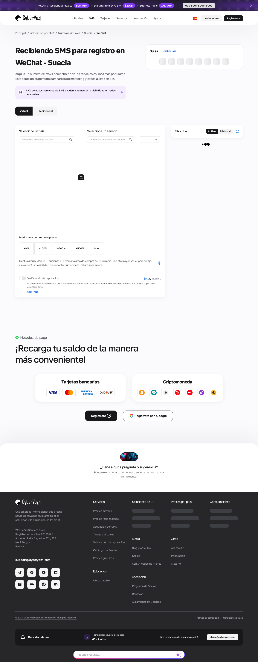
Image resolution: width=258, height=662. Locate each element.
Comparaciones (220, 501)
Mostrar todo (169, 51)
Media (136, 538)
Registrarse (233, 18)
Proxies (78, 18)
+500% (80, 248)
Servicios (121, 18)
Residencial (46, 111)
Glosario (176, 563)
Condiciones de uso (233, 617)
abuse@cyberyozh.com (222, 637)
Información (140, 18)
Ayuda (157, 18)
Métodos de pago (33, 337)
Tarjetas (105, 18)
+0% (26, 248)
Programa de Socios (144, 586)
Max (96, 248)
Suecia (88, 33)
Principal (20, 33)
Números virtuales (69, 33)
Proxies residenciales (106, 518)
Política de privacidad (207, 617)
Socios (136, 555)
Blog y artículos (141, 547)
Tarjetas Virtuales (103, 534)
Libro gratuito (101, 580)
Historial (225, 131)
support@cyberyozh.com (33, 560)
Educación (100, 571)
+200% (61, 248)
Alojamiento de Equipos (146, 601)
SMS (91, 18)
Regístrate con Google (148, 416)
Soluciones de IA (143, 501)
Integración (178, 555)
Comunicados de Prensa (146, 563)
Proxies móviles (102, 510)
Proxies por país (181, 501)
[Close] (251, 6)
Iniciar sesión (211, 18)
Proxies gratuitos (103, 558)
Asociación (139, 577)
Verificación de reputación (109, 542)
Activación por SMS (42, 33)
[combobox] (150, 139)
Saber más (32, 291)
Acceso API (177, 547)
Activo (212, 131)
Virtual (24, 111)
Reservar (137, 593)
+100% (43, 248)
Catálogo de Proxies (105, 550)
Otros (174, 538)
